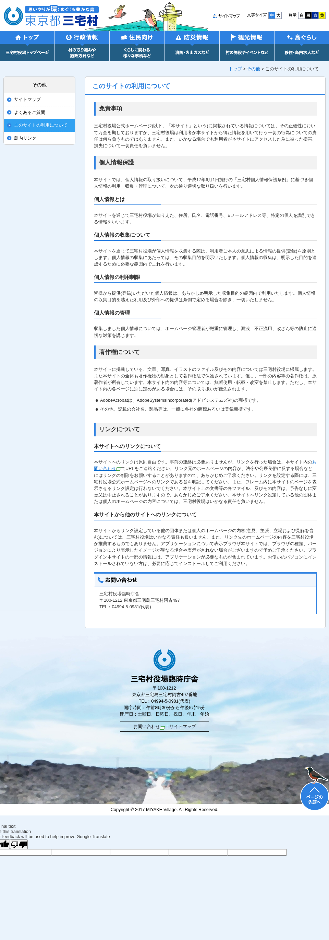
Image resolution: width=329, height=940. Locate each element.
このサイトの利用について (41, 125)
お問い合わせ (149, 726)
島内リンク (25, 138)
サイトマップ (27, 99)
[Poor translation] (19, 844)
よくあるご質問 (29, 112)
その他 (253, 68)
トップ (235, 68)
